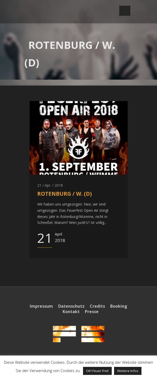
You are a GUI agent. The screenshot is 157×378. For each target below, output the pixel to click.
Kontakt (71, 311)
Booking (118, 306)
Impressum (41, 306)
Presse (92, 311)
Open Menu (124, 11)
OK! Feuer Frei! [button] (97, 370)
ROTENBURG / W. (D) (64, 193)
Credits (97, 306)
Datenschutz (71, 306)
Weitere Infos (127, 370)
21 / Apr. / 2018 (50, 185)
